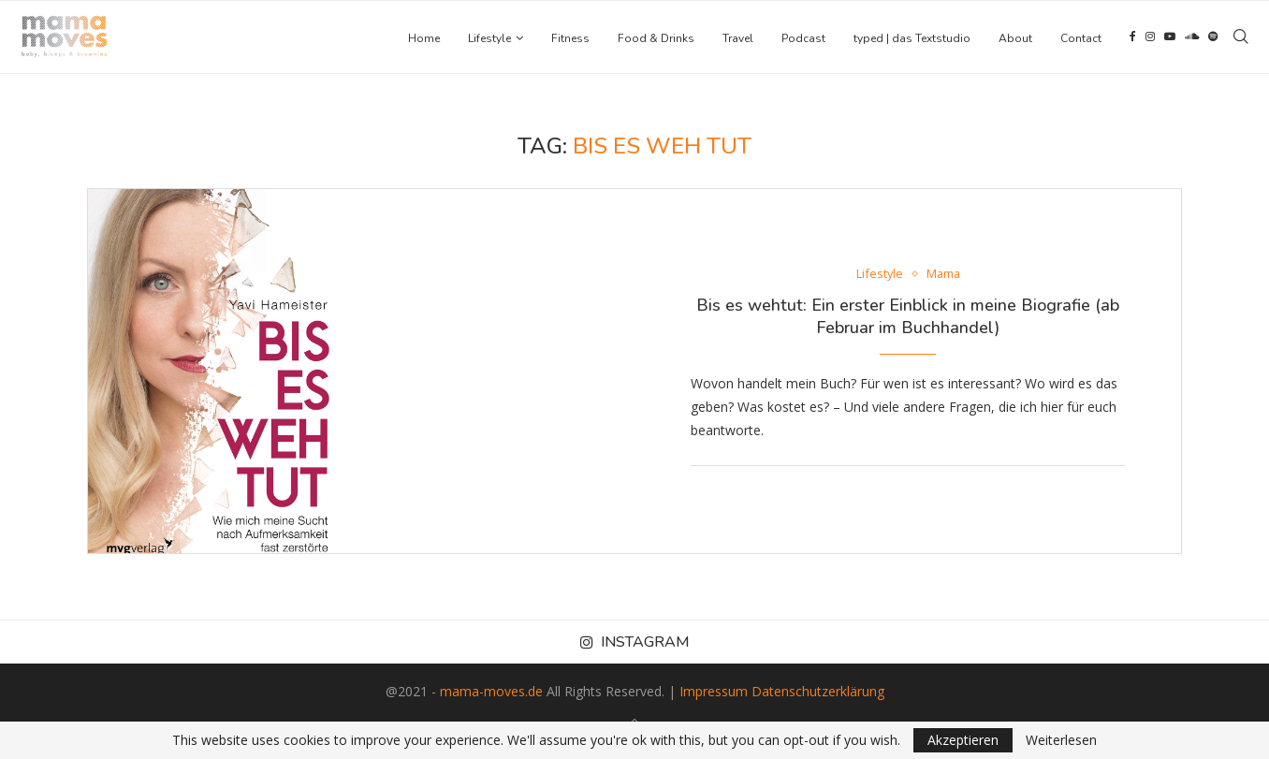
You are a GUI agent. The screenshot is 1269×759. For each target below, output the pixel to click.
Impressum (713, 691)
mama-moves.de (491, 691)
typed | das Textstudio (911, 38)
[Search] (1241, 38)
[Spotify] (1213, 38)
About (1015, 38)
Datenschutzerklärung (817, 691)
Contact (1080, 38)
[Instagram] (1150, 38)
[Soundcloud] (1192, 38)
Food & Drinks (656, 38)
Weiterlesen (1061, 740)
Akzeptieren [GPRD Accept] (963, 740)
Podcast (803, 38)
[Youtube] (1169, 38)
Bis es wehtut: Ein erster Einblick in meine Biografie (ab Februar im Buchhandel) (907, 316)
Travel (737, 38)
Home (424, 38)
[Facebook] (1133, 38)
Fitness (570, 38)
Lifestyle (489, 38)
